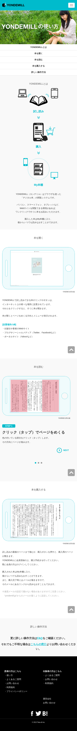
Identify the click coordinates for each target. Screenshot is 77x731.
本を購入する (38, 66)
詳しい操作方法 (38, 72)
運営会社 (47, 699)
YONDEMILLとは (38, 47)
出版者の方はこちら (52, 671)
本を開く (38, 53)
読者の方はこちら (12, 671)
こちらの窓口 (38, 644)
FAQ (40, 638)
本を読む (38, 59)
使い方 (10, 675)
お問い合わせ (13, 683)
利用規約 (11, 687)
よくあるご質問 (14, 679)
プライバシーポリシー (17, 691)
